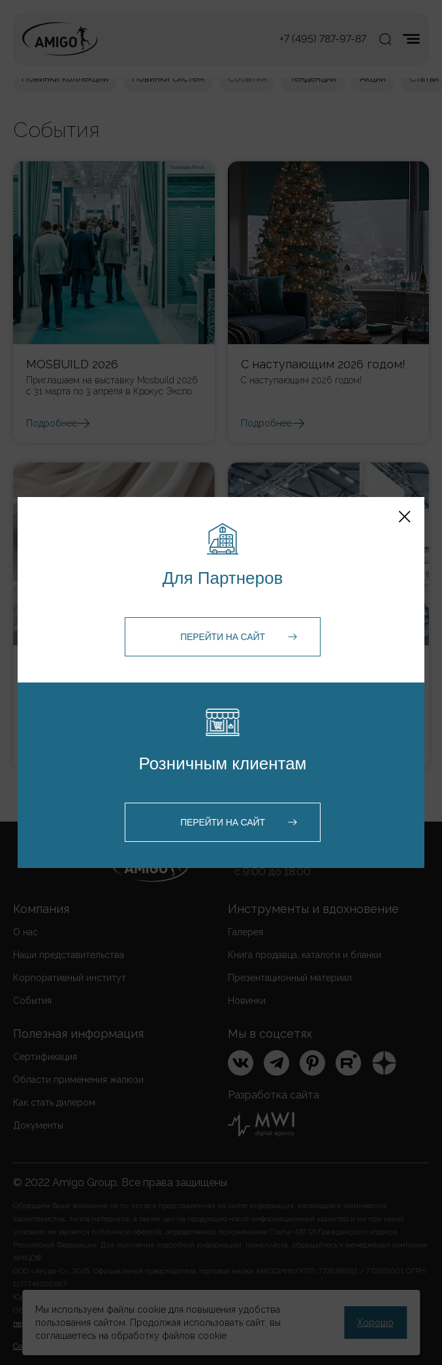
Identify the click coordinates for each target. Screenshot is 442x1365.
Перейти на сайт (222, 637)
